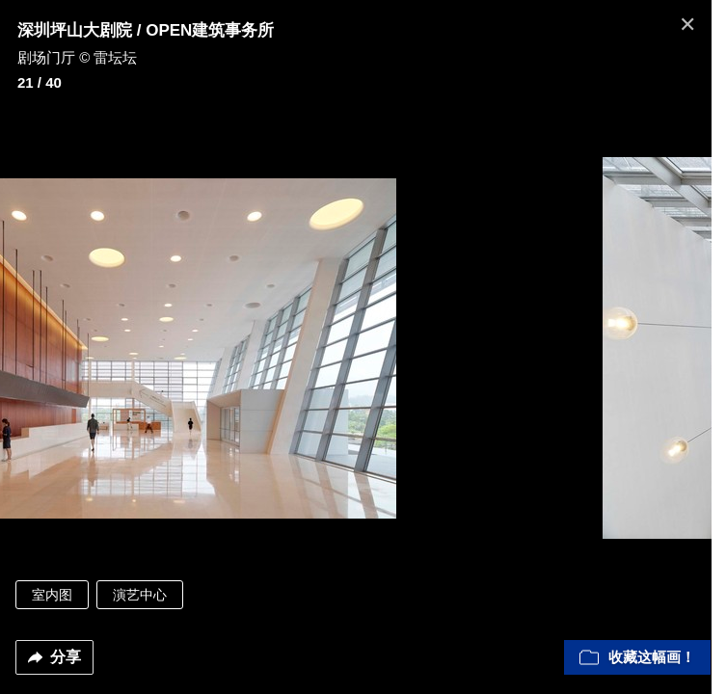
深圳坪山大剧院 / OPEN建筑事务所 (145, 30)
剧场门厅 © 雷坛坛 (77, 57)
